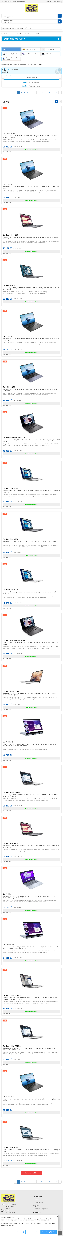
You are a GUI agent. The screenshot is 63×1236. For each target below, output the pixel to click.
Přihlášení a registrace (41, 1209)
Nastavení (33, 1232)
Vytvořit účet (56, 2)
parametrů (13, 69)
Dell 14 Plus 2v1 (31, 743)
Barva (40, 34)
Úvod (3, 34)
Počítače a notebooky (12, 34)
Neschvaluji (20, 1232)
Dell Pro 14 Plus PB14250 (31, 692)
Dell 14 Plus (31, 895)
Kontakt (37, 1200)
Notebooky (23, 34)
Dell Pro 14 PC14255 (31, 844)
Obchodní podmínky (19, 2)
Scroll (60, 1233)
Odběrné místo (39, 1202)
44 (56, 92)
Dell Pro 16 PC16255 (31, 286)
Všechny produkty (31, 86)
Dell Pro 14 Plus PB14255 (31, 793)
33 (49, 92)
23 (42, 92)
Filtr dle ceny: (11, 76)
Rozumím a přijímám (48, 1232)
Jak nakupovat (6, 2)
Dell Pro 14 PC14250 (31, 236)
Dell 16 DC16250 (31, 185)
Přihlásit (48, 2)
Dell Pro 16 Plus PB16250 (31, 996)
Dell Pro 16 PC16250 (31, 489)
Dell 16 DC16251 (31, 134)
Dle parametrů (32, 34)
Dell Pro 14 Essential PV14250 (31, 439)
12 (34, 92)
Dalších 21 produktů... (31, 1173)
